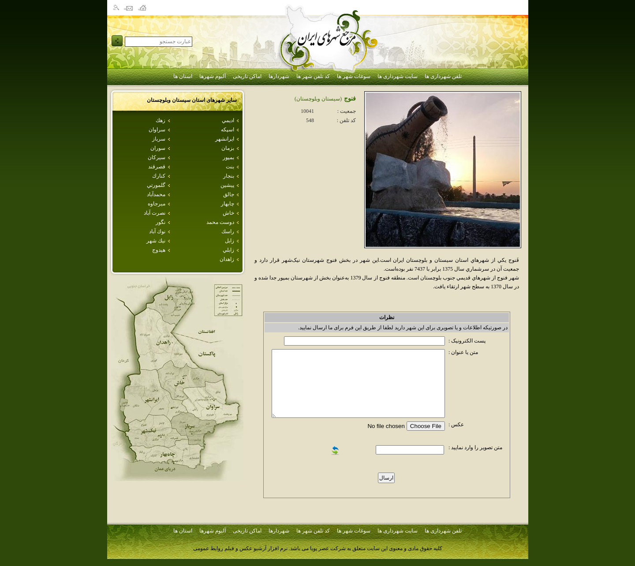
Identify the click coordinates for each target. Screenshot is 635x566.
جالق (228, 194)
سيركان (156, 157)
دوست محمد (220, 222)
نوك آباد (157, 231)
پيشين (227, 185)
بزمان (227, 148)
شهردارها (279, 76)
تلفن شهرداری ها (443, 76)
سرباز (158, 139)
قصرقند (156, 167)
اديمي (228, 120)
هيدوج (158, 250)
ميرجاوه (156, 204)
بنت (230, 167)
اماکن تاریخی (247, 76)
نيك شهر (155, 241)
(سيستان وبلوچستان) (318, 99)
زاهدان (227, 259)
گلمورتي (156, 185)
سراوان (157, 130)
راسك (227, 231)
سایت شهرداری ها (397, 76)
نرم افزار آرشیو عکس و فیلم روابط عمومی (240, 548)
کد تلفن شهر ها (313, 76)
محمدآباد (156, 194)
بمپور (228, 157)
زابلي (228, 250)
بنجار (228, 176)
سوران (157, 148)
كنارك (158, 176)
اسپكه (227, 130)
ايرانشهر (224, 139)
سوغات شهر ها (353, 76)
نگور (160, 222)
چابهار (227, 204)
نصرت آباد (154, 213)
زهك (160, 120)
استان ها (182, 76)
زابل (229, 241)
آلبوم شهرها (212, 76)
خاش (228, 213)
